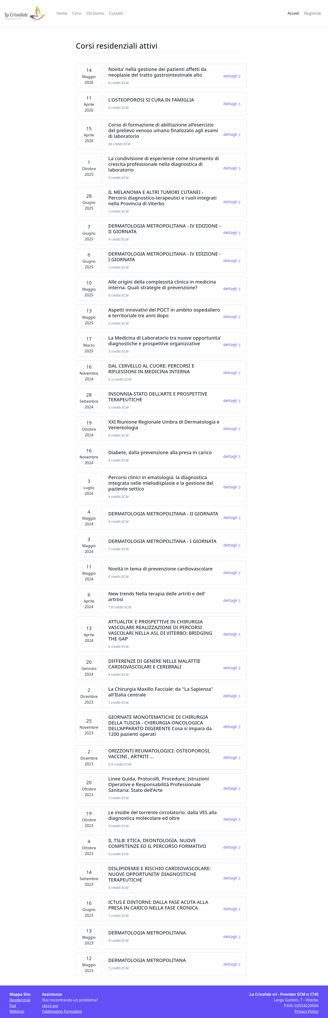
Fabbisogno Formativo (62, 1011)
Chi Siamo (95, 13)
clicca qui (50, 1005)
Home (61, 13)
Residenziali (19, 1000)
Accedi (293, 13)
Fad (12, 1005)
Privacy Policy (307, 1011)
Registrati (312, 13)
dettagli (231, 76)
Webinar (16, 1011)
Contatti (116, 13)
